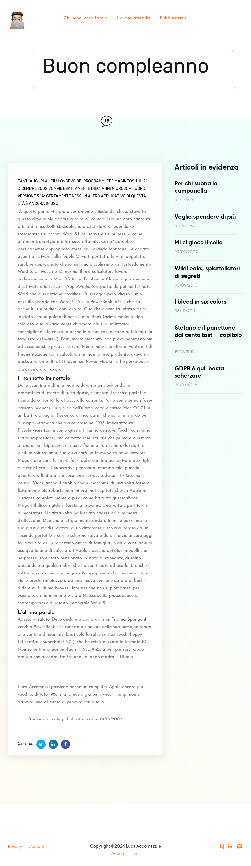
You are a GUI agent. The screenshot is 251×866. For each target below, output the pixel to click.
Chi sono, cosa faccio (85, 18)
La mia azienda (133, 18)
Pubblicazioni (173, 18)
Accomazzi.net (125, 853)
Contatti (36, 846)
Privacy (15, 846)
